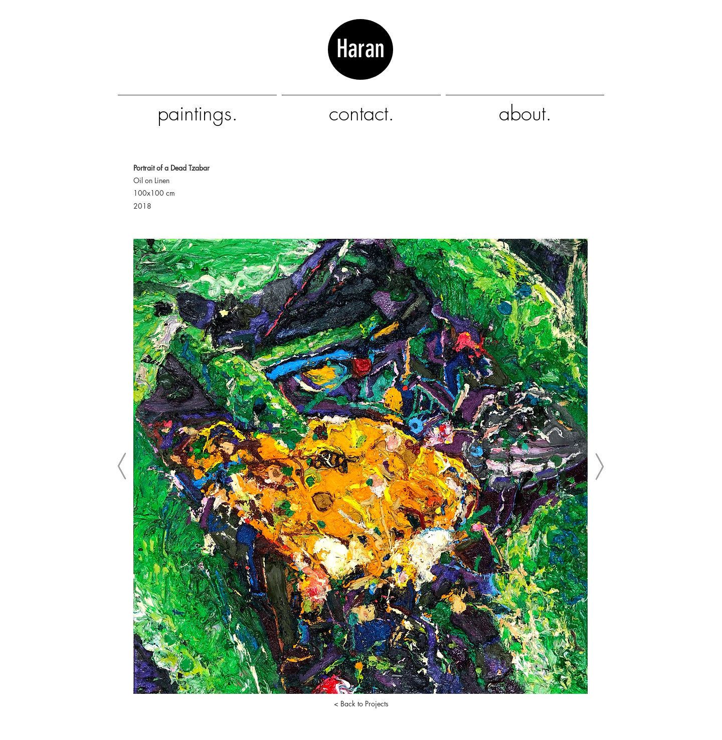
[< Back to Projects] (361, 704)
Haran (360, 64)
